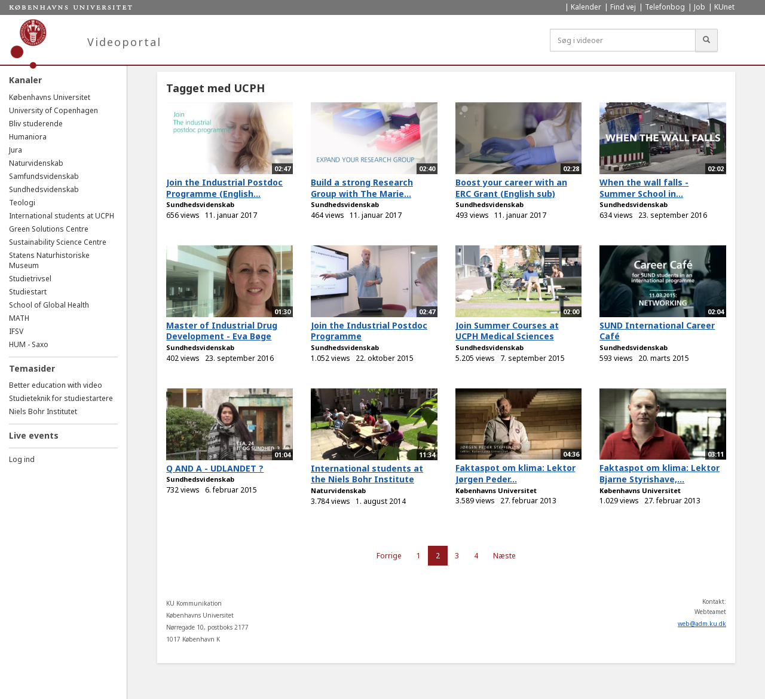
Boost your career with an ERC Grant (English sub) (511, 188)
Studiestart (28, 292)
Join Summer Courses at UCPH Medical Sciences (507, 331)
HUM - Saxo (28, 344)
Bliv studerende (36, 123)
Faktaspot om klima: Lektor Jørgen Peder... (515, 473)
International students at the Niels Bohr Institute (367, 474)
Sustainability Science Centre (57, 242)
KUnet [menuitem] (724, 7)
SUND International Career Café (657, 331)
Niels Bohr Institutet (43, 411)
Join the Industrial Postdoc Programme (369, 331)
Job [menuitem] (699, 7)
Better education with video (55, 385)
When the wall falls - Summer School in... (643, 188)
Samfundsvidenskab (44, 176)
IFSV (16, 331)
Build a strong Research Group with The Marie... (362, 188)
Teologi (22, 202)
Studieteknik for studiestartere (61, 398)
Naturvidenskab (36, 163)
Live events (34, 435)
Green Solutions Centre (48, 229)
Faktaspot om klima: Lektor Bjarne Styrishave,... (659, 473)
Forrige (389, 556)
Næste (504, 556)
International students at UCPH (61, 216)
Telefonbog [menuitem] (665, 7)
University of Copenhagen (53, 110)
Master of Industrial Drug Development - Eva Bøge (221, 331)
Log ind (22, 459)
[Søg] (706, 40)
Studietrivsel (30, 278)
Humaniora (28, 137)
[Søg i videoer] (623, 40)
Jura (15, 150)
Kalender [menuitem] (586, 7)
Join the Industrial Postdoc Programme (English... (224, 188)
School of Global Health (49, 305)
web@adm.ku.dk (702, 623)
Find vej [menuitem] (623, 7)
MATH (19, 318)
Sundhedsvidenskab (44, 189)
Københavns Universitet (49, 97)
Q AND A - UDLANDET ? (215, 468)
